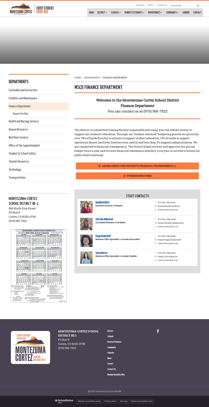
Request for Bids (20, 113)
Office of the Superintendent (24, 145)
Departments (92, 77)
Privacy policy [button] (110, 401)
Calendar (142, 5)
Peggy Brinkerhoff (103, 236)
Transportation (17, 177)
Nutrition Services (18, 137)
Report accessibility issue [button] (142, 401)
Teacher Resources (19, 161)
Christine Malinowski (104, 219)
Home (77, 77)
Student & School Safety (22, 153)
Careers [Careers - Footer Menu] (110, 364)
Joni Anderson (101, 253)
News (152, 5)
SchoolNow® (114, 391)
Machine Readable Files (116, 375)
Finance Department (20, 106)
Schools (110, 336)
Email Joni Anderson (167, 256)
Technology (15, 169)
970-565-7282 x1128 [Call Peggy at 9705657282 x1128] (167, 236)
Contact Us (162, 5)
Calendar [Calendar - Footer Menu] (110, 353)
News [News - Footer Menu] (109, 358)
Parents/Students (114, 342)
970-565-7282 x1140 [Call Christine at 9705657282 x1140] (167, 219)
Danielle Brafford (102, 202)
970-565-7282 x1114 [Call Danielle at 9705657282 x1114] (166, 202)
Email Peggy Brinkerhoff (169, 239)
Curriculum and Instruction (23, 90)
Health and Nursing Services (24, 121)
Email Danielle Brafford (169, 206)
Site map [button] (123, 401)
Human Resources (18, 129)
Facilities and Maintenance (23, 98)
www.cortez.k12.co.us (176, 209)
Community (111, 347)
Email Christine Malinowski (171, 223)
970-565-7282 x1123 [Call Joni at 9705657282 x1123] (166, 253)
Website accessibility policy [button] (89, 401)
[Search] (198, 5)
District (110, 331)
